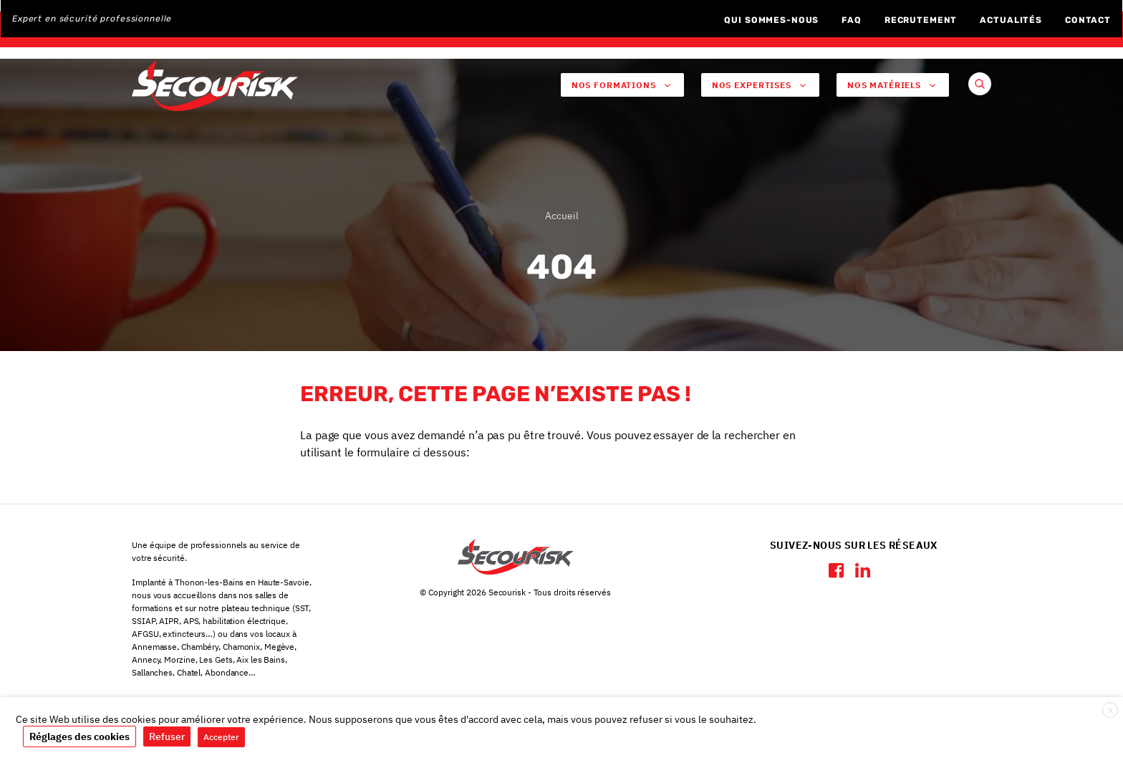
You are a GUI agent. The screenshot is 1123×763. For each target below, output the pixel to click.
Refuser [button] (167, 736)
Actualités (1011, 20)
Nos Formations (622, 85)
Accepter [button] (221, 736)
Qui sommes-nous (771, 20)
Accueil (562, 218)
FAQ (852, 20)
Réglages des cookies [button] (79, 736)
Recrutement (921, 20)
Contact (1088, 20)
